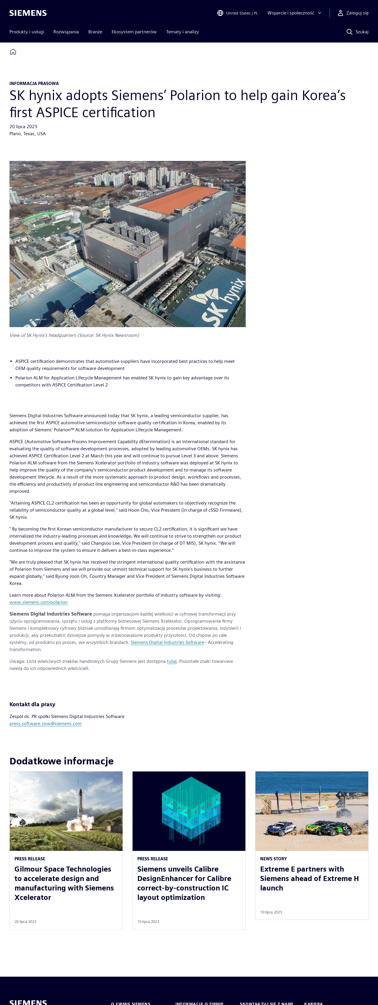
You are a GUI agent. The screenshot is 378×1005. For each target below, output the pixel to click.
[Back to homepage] (13, 52)
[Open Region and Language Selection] (237, 13)
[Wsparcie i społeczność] (295, 13)
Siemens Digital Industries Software (167, 642)
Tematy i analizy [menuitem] (182, 32)
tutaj (172, 661)
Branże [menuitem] (95, 32)
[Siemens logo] (28, 13)
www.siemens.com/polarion (38, 602)
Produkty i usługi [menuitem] (26, 32)
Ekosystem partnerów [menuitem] (134, 32)
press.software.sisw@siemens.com (45, 723)
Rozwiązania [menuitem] (66, 32)
